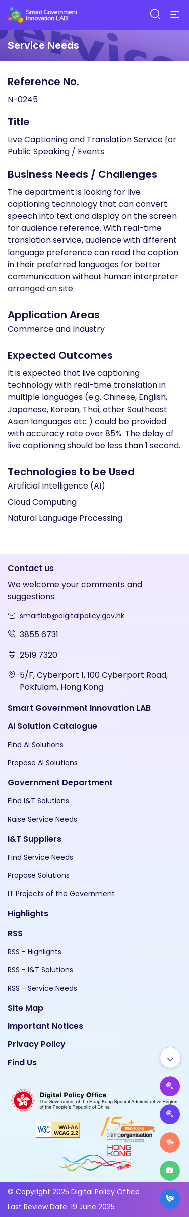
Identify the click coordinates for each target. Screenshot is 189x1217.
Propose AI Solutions (43, 763)
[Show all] (170, 1057)
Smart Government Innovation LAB (79, 708)
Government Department (60, 782)
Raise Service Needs (42, 819)
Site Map (25, 1008)
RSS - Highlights (34, 952)
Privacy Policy (37, 1044)
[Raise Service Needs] (170, 1142)
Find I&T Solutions (38, 801)
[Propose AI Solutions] (170, 1086)
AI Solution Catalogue (52, 726)
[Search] (155, 14)
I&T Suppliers (34, 839)
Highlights (28, 913)
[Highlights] (170, 1171)
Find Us (22, 1062)
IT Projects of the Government (61, 893)
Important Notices (45, 1026)
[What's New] (170, 1199)
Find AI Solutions (36, 745)
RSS (15, 933)
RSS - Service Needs (42, 988)
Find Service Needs (40, 857)
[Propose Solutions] (170, 1114)
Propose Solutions (39, 875)
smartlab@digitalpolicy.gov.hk (72, 616)
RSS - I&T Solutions (40, 970)
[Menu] (175, 15)
